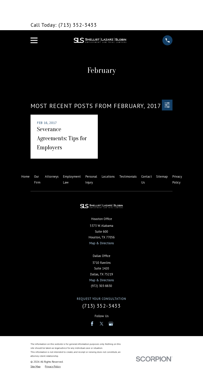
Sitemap (162, 176)
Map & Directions (101, 243)
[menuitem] (36, 366)
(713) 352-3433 (101, 305)
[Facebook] (92, 323)
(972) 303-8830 (101, 286)
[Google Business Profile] (111, 323)
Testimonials (128, 176)
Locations (108, 176)
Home (25, 176)
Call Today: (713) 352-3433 (64, 24)
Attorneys (52, 176)
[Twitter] (101, 323)
